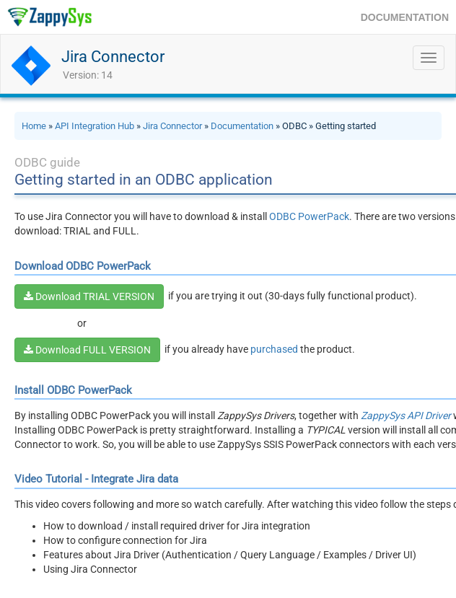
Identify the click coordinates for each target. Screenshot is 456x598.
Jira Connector (113, 57)
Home (34, 125)
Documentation (242, 125)
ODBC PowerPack (309, 216)
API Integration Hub (94, 125)
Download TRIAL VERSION (89, 296)
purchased (274, 349)
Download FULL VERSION (87, 350)
